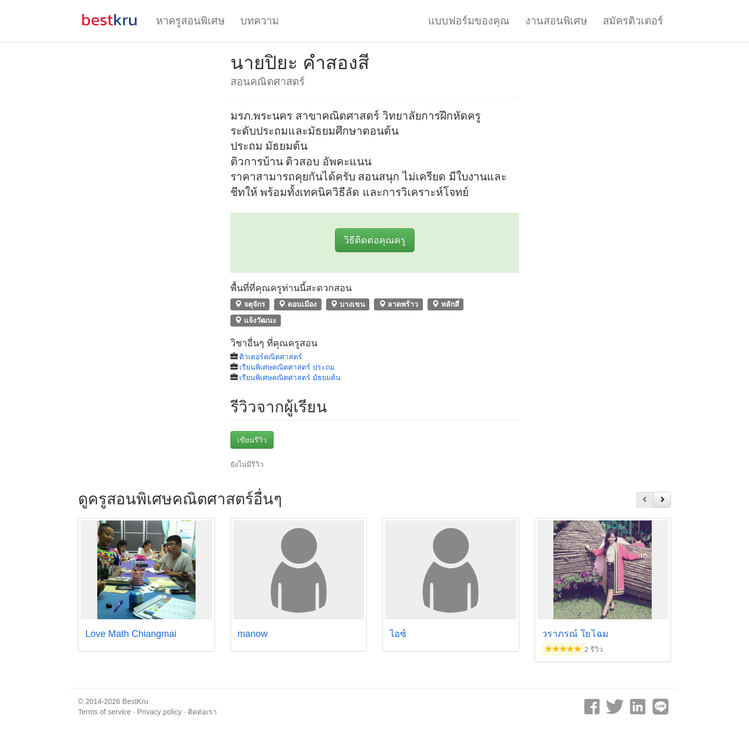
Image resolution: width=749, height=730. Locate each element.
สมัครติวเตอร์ (633, 21)
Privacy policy (159, 712)
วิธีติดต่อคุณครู (375, 240)
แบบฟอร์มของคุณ (469, 21)
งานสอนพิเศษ (556, 21)
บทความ (259, 21)
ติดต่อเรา (202, 712)
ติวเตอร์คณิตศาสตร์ (270, 357)
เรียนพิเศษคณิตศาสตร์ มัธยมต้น (290, 377)
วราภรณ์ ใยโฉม (575, 634)
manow (253, 634)
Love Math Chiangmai (130, 634)
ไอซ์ (398, 634)
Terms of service (104, 712)
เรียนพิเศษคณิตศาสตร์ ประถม (286, 367)
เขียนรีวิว (252, 440)
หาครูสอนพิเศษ (190, 21)
